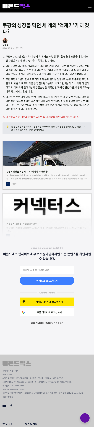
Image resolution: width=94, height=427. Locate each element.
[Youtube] (4, 406)
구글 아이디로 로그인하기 (49, 312)
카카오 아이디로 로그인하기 (49, 301)
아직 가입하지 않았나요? (47, 323)
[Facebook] (11, 406)
